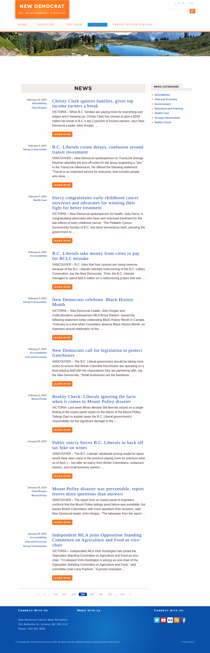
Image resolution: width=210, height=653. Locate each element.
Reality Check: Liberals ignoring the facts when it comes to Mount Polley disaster (94, 399)
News (97, 24)
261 (101, 594)
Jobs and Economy (36, 357)
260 (92, 594)
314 (122, 594)
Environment (163, 104)
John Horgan (39, 108)
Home (22, 24)
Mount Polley (39, 399)
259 (83, 594)
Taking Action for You (133, 24)
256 (55, 594)
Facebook (183, 620)
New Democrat (42, 6)
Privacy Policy (188, 642)
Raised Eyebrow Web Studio (106, 642)
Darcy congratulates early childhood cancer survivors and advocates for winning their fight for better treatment (95, 202)
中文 (191, 3)
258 (73, 594)
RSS (176, 620)
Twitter (157, 620)
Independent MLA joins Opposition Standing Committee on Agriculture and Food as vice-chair (97, 539)
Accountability (38, 256)
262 (110, 594)
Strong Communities (35, 149)
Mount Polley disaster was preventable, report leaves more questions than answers (98, 491)
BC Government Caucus (42, 13)
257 (64, 594)
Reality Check (163, 122)
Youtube (163, 620)
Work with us (89, 610)
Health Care (40, 200)
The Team (74, 24)
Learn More (62, 134)
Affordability (39, 103)
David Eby (46, 24)
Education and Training (169, 108)
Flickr (170, 620)
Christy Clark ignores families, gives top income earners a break (92, 103)
